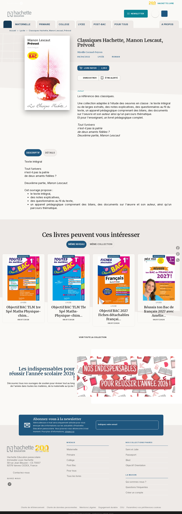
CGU (122, 507)
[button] (136, 14)
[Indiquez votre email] (123, 425)
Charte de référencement (32, 507)
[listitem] (21, 3)
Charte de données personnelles (62, 507)
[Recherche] (155, 14)
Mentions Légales (88, 507)
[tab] (7, 24)
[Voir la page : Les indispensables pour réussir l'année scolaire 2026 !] (91, 373)
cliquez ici (69, 431)
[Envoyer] (155, 425)
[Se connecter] (168, 14)
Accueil (12, 30)
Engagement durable (108, 507)
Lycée (22, 30)
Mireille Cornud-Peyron (89, 52)
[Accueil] (19, 14)
